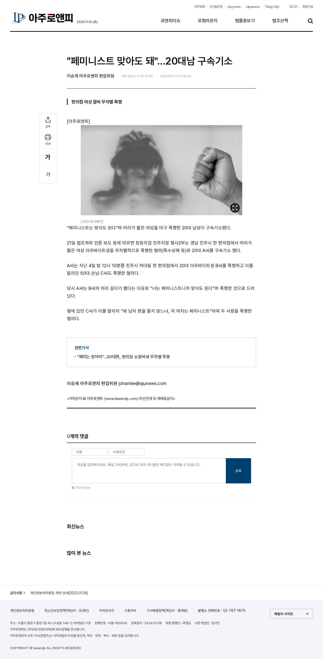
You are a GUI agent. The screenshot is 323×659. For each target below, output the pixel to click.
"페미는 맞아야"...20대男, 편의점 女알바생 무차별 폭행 (123, 356)
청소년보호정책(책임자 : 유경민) (66, 611)
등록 (238, 471)
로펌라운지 (208, 20)
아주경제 (199, 6)
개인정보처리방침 (22, 611)
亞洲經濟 (216, 6)
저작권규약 (106, 611)
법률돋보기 (245, 20)
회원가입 (307, 6)
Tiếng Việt (271, 6)
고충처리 (130, 611)
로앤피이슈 (170, 20)
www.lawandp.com (121, 398)
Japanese (252, 6)
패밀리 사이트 (283, 614)
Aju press (233, 6)
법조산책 (280, 20)
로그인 (293, 6)
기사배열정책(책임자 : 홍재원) (167, 611)
